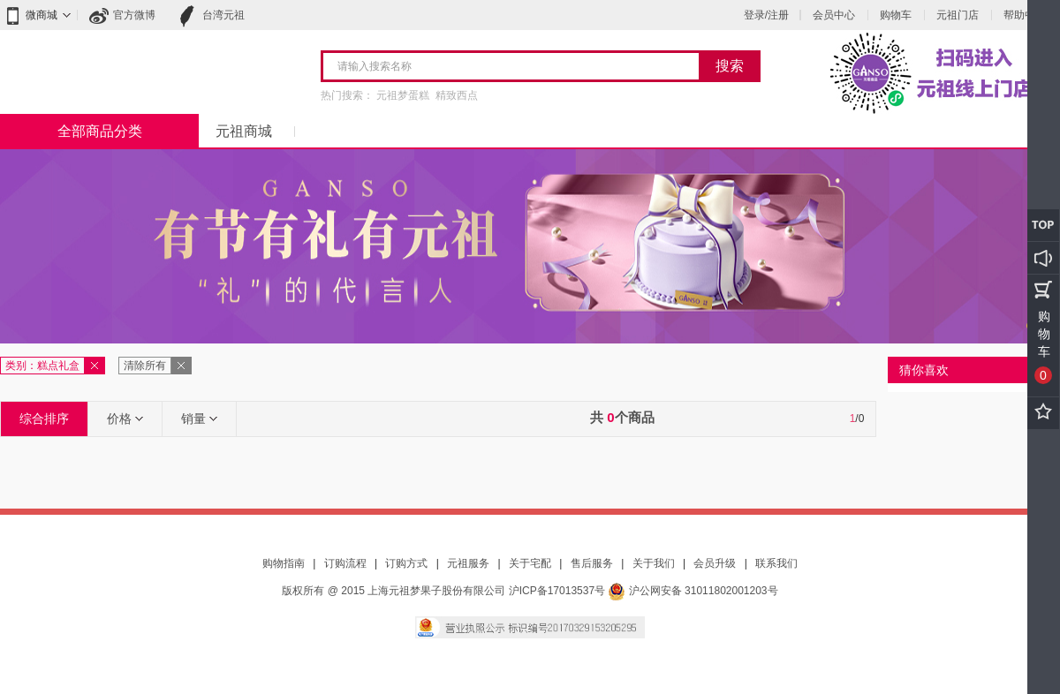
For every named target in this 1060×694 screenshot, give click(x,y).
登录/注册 (766, 15)
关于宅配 (530, 563)
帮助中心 (1024, 15)
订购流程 (345, 563)
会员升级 (714, 563)
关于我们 (653, 563)
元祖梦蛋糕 (402, 95)
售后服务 (592, 563)
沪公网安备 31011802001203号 (692, 591)
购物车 (896, 15)
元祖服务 (468, 563)
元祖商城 (244, 131)
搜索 (730, 65)
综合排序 (44, 418)
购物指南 (283, 563)
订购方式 (406, 563)
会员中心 (834, 15)
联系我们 (776, 563)
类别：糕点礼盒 (42, 365)
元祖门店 (957, 15)
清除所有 (145, 365)
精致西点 (456, 95)
